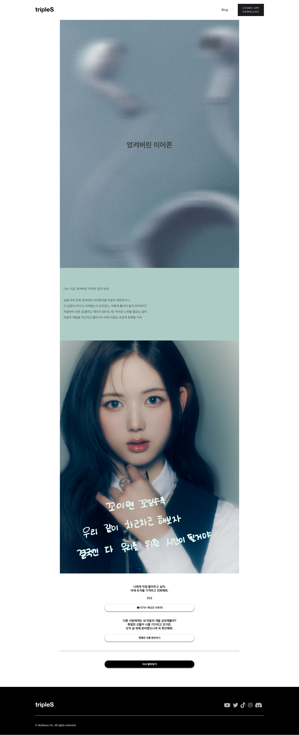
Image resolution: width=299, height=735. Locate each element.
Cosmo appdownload (251, 10)
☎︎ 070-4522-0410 (150, 607)
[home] (44, 10)
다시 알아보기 (149, 664)
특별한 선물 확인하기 (149, 637)
